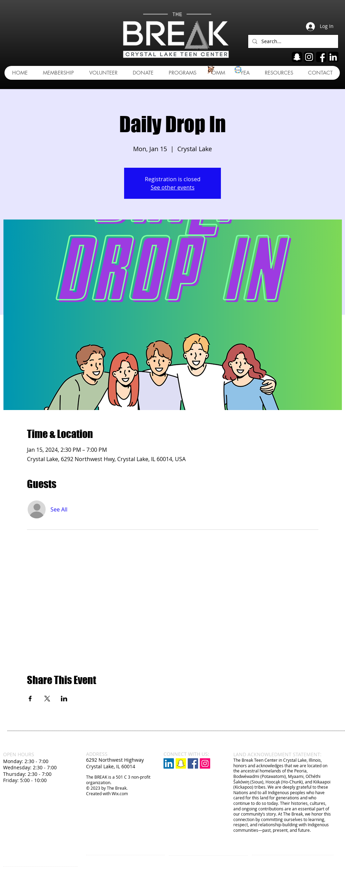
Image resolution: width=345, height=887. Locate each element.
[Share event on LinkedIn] (64, 698)
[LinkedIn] (169, 763)
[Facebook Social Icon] (193, 763)
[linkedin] (333, 57)
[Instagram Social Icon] (205, 763)
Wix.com (120, 793)
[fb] (321, 57)
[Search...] (292, 41)
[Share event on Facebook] (30, 698)
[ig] (309, 57)
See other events (173, 187)
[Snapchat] (181, 763)
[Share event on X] (47, 698)
